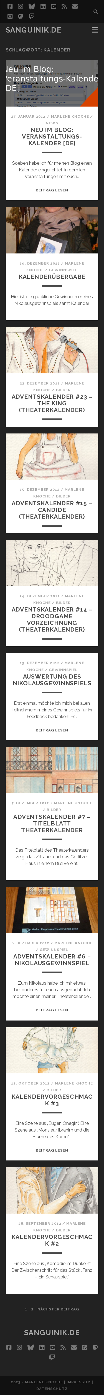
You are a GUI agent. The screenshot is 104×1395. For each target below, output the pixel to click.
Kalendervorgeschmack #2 (52, 1240)
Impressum (78, 1382)
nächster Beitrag (58, 1309)
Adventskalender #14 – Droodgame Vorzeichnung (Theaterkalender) (52, 619)
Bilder (63, 390)
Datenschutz (51, 1389)
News (52, 123)
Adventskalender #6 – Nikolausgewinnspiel (52, 960)
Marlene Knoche (70, 116)
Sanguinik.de (34, 30)
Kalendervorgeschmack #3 (52, 1100)
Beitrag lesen (52, 190)
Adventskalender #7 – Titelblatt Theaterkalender (52, 823)
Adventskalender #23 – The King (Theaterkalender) (52, 403)
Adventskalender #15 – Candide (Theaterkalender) (52, 510)
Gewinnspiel (63, 270)
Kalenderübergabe (52, 276)
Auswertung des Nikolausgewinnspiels (52, 680)
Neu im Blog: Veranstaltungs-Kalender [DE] (52, 136)
